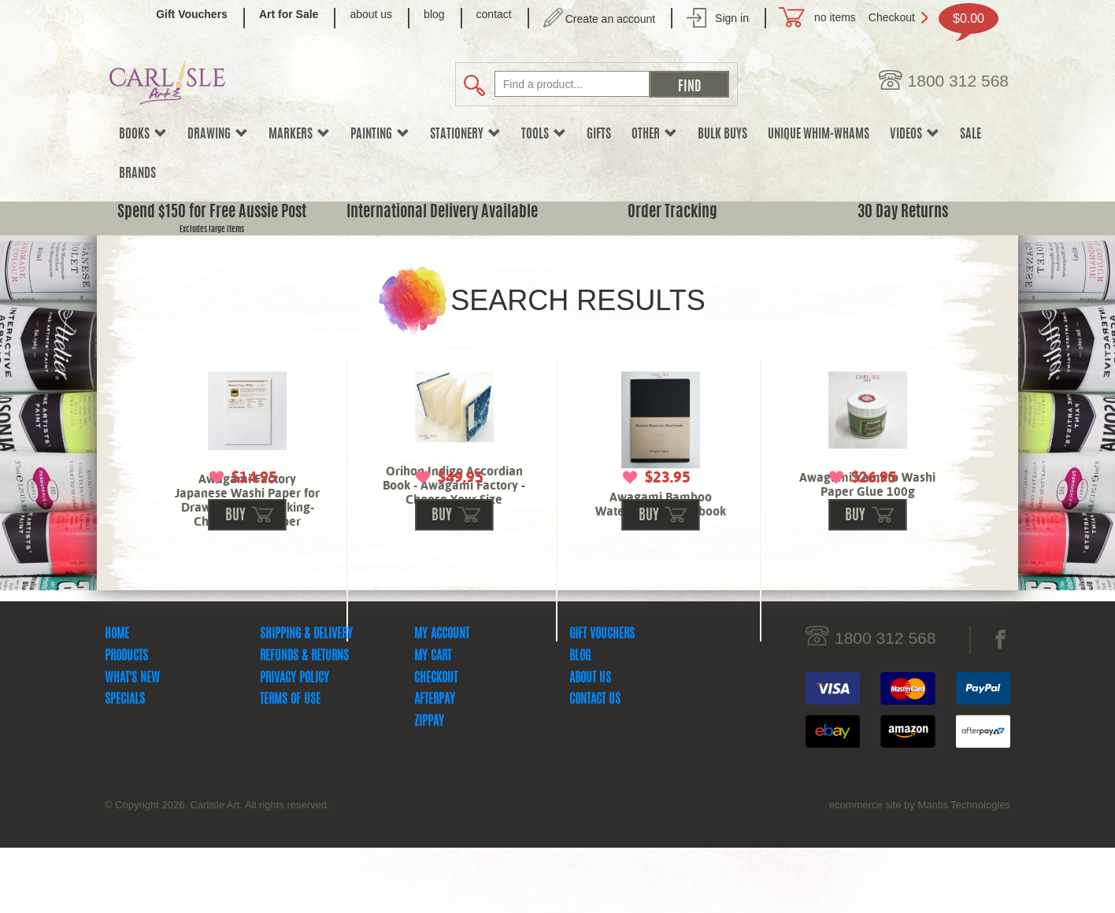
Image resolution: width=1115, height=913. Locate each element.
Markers (299, 134)
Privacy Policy (294, 743)
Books (143, 134)
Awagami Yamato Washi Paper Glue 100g (867, 484)
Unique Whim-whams (818, 134)
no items (835, 17)
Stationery (465, 134)
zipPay (429, 787)
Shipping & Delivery (306, 699)
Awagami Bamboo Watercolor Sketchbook (660, 504)
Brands (137, 174)
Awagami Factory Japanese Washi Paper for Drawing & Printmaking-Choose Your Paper (247, 500)
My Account (441, 699)
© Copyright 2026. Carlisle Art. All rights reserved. (217, 870)
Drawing (217, 134)
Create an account (610, 19)
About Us (590, 743)
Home (117, 699)
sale (970, 134)
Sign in (732, 18)
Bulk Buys (722, 134)
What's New (132, 743)
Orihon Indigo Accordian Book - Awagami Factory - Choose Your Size (454, 485)
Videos (914, 134)
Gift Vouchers (602, 699)
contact (494, 14)
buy (235, 582)
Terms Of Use (290, 765)
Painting (379, 134)
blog (434, 14)
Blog (580, 721)
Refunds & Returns (304, 721)
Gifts (599, 134)
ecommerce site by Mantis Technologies (919, 870)
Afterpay (434, 765)
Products (126, 721)
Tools (543, 134)
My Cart (432, 721)
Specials (125, 765)
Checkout (892, 17)
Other (654, 134)
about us (371, 14)
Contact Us (594, 765)
